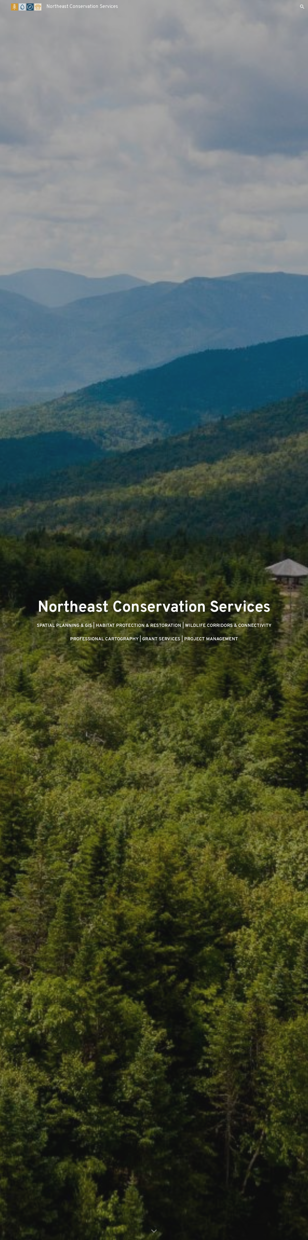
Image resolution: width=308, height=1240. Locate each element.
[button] (302, 6)
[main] (154, 619)
